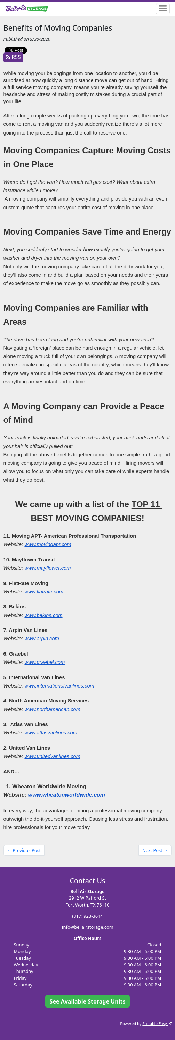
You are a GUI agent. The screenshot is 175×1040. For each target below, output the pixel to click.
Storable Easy (157, 1023)
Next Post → (155, 850)
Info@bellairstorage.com (87, 927)
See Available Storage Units (88, 1001)
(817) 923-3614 (87, 916)
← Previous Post (24, 850)
